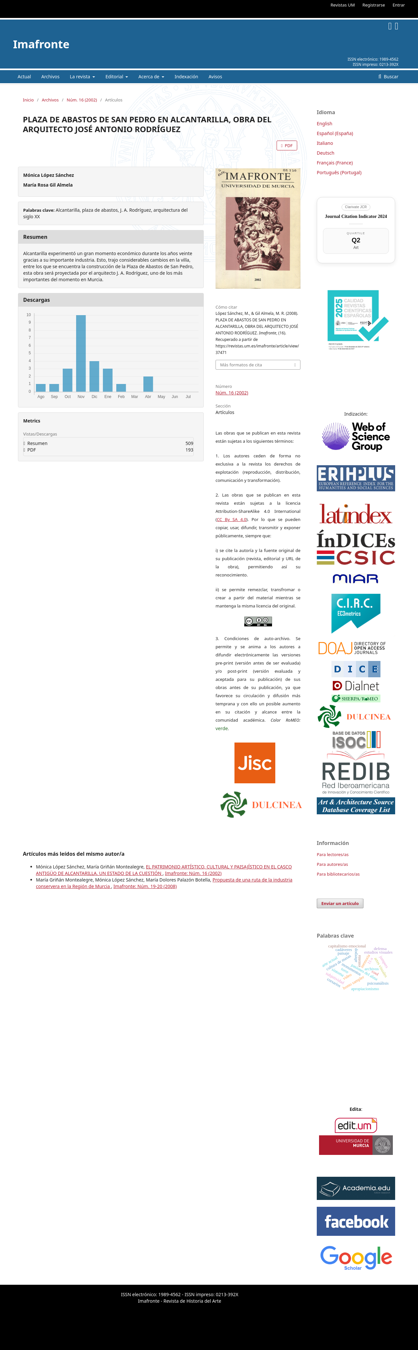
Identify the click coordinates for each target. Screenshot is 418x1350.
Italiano (325, 143)
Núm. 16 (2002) (82, 100)
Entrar (399, 5)
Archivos (50, 76)
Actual (24, 76)
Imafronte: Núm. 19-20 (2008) (145, 886)
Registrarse (373, 5)
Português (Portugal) (339, 172)
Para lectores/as (332, 854)
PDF (288, 145)
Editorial (114, 76)
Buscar (390, 76)
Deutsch (325, 153)
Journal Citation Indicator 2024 (356, 216)
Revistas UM (342, 5)
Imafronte (41, 44)
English (324, 123)
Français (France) (335, 163)
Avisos (215, 76)
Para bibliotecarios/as (338, 874)
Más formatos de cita (241, 365)
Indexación (186, 76)
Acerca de (149, 76)
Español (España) (335, 133)
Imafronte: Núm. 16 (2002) (193, 873)
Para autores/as (332, 864)
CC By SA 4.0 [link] (231, 519)
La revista (80, 76)
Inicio (28, 100)
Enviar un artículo (340, 903)
